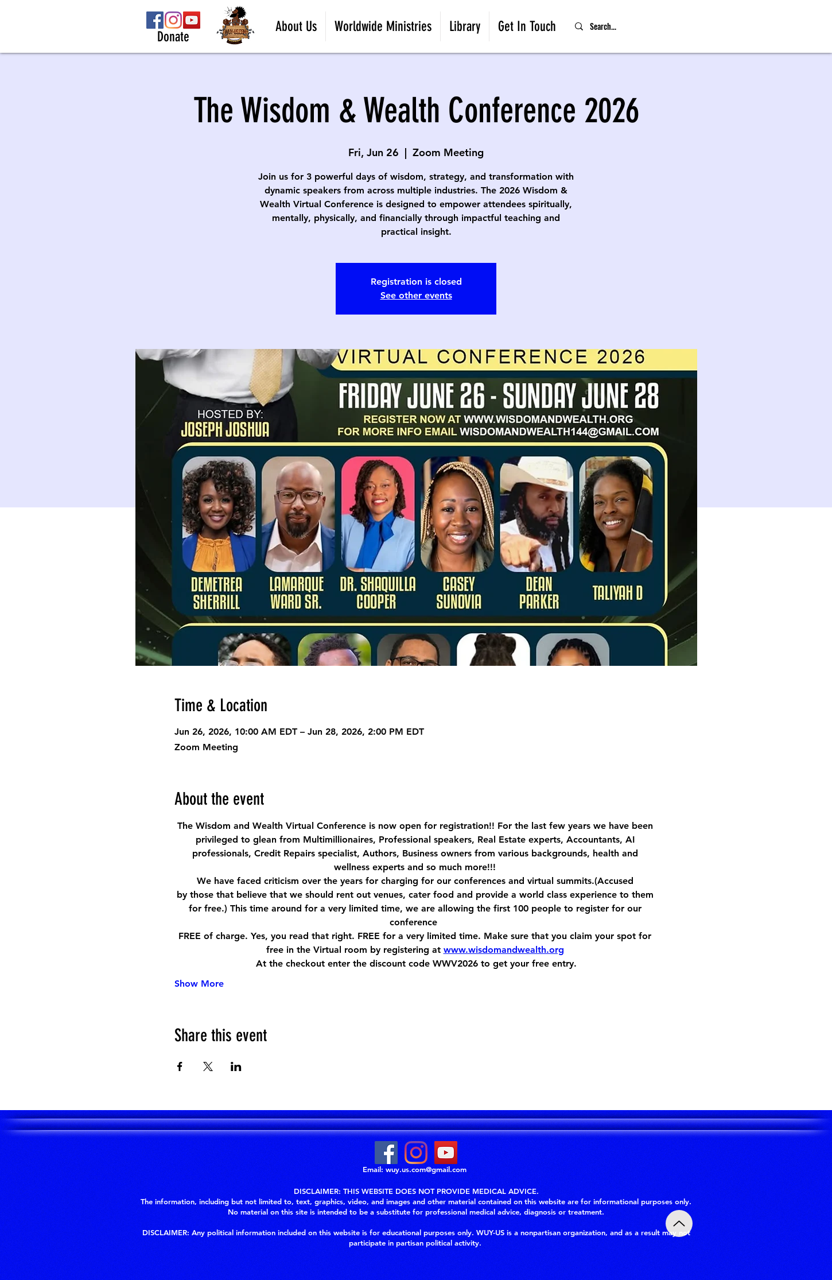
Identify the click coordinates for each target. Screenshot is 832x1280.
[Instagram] (173, 20)
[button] (296, 26)
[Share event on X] (208, 1066)
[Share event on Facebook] (179, 1066)
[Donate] (173, 37)
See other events (416, 295)
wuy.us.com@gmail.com (426, 1169)
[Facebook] (155, 20)
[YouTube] (191, 20)
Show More (199, 983)
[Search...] (631, 26)
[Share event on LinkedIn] (236, 1066)
